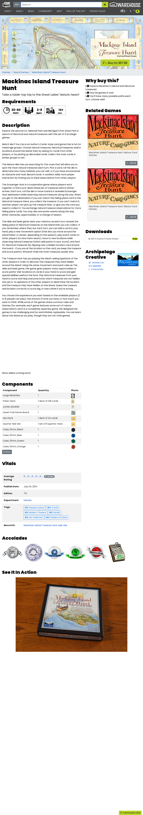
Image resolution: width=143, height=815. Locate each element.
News (31, 11)
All (16, 4)
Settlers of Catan (56, 517)
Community (45, 11)
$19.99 (131, 163)
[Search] (61, 4)
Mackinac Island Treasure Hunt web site (45, 525)
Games (6, 72)
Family (54, 512)
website (95, 266)
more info (96, 269)
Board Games (21, 72)
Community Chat (130, 812)
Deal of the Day (75, 11)
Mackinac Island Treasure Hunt (49, 72)
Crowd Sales (97, 11)
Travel (52, 507)
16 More (7, 451)
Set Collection (34, 517)
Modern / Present (35, 512)
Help (59, 11)
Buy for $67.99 (115, 63)
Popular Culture (34, 507)
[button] (8, 11)
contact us (96, 262)
